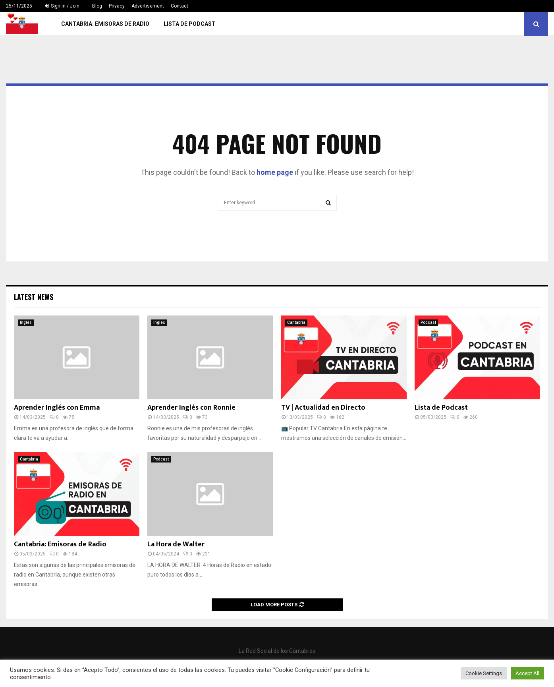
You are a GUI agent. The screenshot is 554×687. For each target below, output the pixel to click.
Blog (97, 6)
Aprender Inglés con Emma (57, 408)
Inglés (26, 322)
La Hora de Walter (176, 544)
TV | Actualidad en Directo (323, 408)
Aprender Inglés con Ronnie (191, 408)
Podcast (428, 322)
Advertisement (147, 6)
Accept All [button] (527, 673)
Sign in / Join (62, 6)
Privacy (117, 6)
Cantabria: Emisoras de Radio (105, 24)
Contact (179, 6)
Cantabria (296, 322)
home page (275, 172)
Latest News (33, 297)
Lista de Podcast (190, 24)
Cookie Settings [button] (483, 673)
